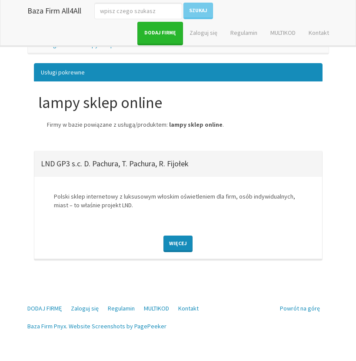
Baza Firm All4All (54, 11)
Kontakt (319, 33)
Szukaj (198, 10)
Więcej (178, 243)
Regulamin (243, 33)
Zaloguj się (203, 33)
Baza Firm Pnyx (46, 326)
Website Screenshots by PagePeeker (117, 326)
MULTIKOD (283, 33)
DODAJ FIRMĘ (160, 32)
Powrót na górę (300, 308)
